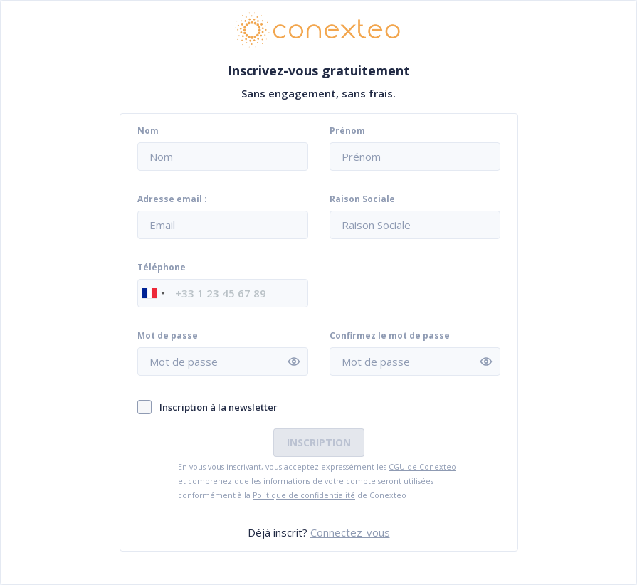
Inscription (319, 442)
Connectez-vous (350, 532)
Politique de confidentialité (304, 495)
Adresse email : (172, 199)
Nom (148, 131)
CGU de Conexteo (422, 467)
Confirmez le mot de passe (390, 336)
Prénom (347, 131)
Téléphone (161, 267)
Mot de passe (167, 336)
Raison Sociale (362, 199)
